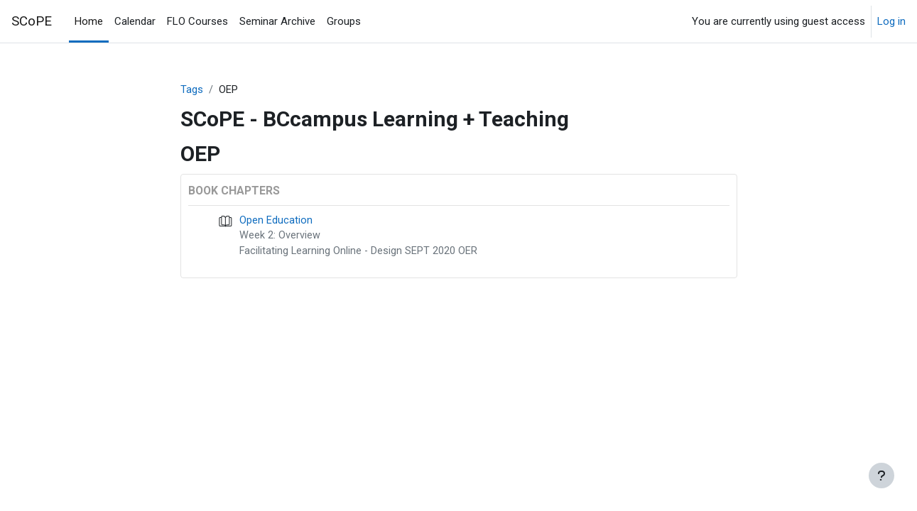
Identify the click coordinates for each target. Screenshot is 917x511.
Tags (191, 90)
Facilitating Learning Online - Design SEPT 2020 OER (359, 253)
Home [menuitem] (89, 21)
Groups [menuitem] (344, 21)
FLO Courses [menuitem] (197, 21)
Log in (891, 21)
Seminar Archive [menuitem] (277, 21)
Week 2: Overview (279, 237)
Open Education (276, 221)
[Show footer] (881, 475)
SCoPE (31, 21)
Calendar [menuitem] (135, 21)
